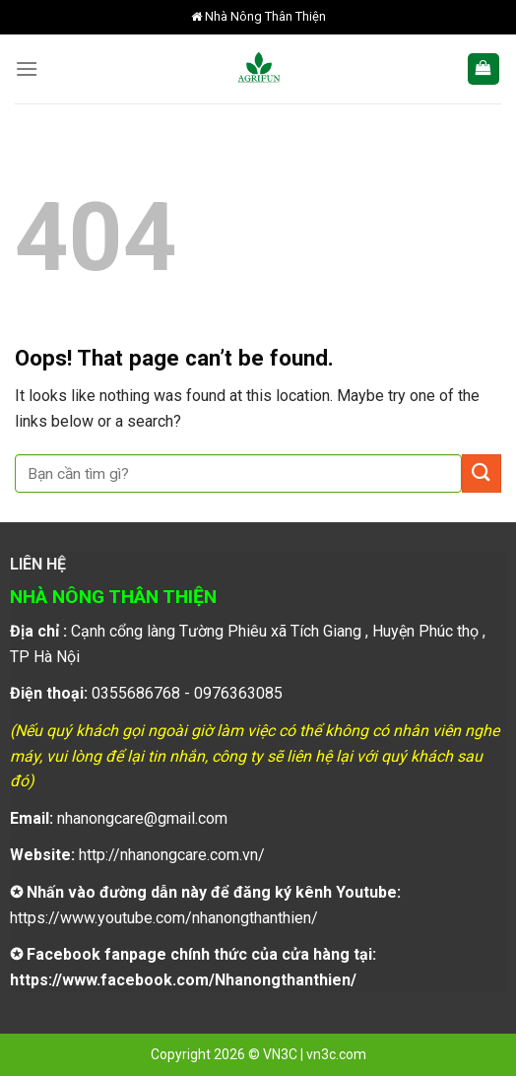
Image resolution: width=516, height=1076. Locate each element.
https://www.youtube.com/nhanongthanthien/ (164, 917)
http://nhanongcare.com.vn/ (172, 854)
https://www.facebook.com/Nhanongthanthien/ (183, 980)
